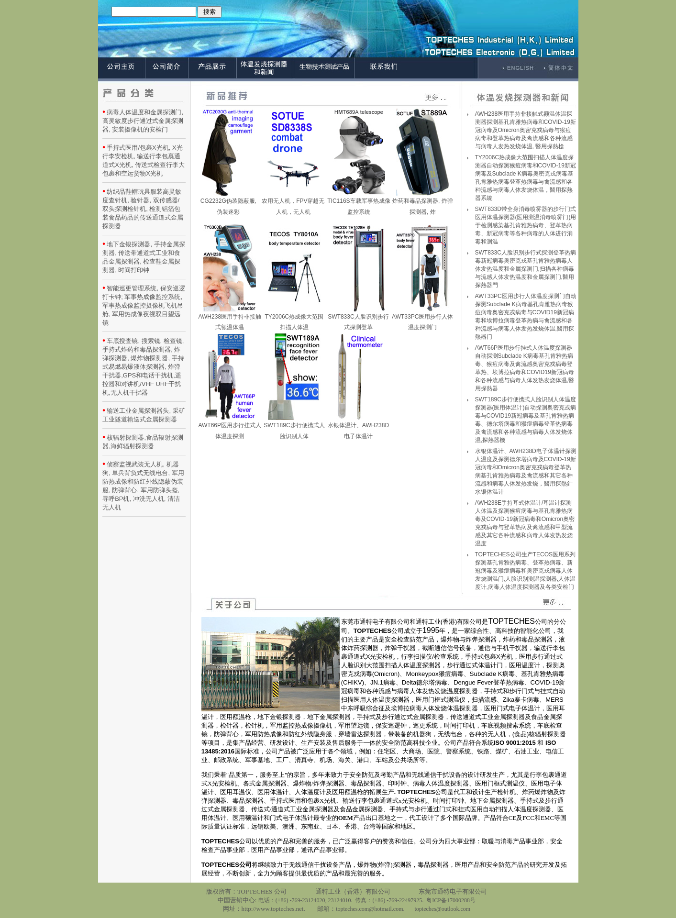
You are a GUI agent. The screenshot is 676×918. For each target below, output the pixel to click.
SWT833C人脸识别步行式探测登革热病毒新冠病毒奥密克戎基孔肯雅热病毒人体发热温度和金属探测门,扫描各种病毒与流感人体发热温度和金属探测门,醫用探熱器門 (525, 268)
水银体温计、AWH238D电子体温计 (358, 427)
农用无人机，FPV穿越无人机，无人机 (293, 202)
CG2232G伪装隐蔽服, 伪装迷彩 (228, 202)
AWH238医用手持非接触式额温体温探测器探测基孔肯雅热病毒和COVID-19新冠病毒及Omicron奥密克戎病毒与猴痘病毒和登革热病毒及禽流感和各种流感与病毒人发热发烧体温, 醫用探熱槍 (525, 130)
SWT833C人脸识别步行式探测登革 (358, 318)
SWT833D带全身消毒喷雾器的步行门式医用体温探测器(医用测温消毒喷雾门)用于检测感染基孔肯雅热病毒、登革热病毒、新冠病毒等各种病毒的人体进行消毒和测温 (525, 225)
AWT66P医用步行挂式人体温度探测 (229, 427)
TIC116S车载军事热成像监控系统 (358, 202)
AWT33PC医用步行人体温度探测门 (422, 318)
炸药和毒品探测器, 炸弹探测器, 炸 (422, 202)
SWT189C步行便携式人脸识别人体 (294, 427)
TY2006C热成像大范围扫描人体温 (294, 318)
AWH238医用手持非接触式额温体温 (229, 318)
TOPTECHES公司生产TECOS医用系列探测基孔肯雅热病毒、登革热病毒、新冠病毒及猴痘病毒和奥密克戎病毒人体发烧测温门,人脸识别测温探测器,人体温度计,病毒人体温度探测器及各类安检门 (525, 570)
